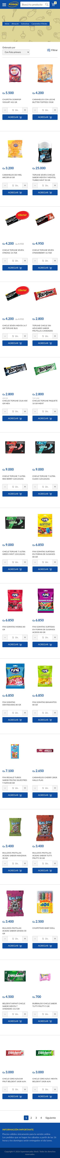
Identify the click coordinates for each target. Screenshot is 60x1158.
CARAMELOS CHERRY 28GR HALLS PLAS (44, 778)
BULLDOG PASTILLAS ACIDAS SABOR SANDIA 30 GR (14, 931)
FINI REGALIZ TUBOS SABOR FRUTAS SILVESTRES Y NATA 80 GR (14, 780)
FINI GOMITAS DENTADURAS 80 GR (11, 703)
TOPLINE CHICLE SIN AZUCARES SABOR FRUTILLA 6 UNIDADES (42, 328)
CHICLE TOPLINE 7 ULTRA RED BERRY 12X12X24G (13, 477)
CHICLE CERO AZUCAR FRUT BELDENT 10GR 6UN (14, 1080)
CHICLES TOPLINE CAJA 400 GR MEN (14, 402)
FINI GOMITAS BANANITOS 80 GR (44, 703)
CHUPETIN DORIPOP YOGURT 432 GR (11, 100)
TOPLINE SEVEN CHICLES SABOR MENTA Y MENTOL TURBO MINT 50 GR (44, 177)
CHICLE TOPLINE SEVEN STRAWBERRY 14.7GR (43, 251)
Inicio (7, 23)
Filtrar (54, 50)
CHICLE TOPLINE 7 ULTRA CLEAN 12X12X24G (43, 477)
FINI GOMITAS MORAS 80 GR (13, 628)
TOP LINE (35, 398)
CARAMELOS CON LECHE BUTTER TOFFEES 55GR (43, 100)
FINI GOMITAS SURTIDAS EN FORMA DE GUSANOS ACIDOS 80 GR (43, 629)
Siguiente (50, 1117)
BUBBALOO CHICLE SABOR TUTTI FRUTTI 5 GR (44, 1004)
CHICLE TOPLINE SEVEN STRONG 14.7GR (13, 251)
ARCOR (5, 398)
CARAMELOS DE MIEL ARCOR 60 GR (12, 176)
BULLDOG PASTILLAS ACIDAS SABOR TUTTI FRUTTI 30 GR (42, 855)
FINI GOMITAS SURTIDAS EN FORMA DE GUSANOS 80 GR (43, 554)
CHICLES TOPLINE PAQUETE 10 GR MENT (45, 402)
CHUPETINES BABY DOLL (43, 928)
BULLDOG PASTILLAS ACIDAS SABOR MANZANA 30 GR (14, 855)
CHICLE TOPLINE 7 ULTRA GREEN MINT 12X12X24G (13, 552)
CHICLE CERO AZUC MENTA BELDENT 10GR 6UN (44, 1080)
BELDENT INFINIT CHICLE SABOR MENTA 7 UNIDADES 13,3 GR (13, 1006)
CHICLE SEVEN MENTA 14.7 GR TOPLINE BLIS (14, 326)
